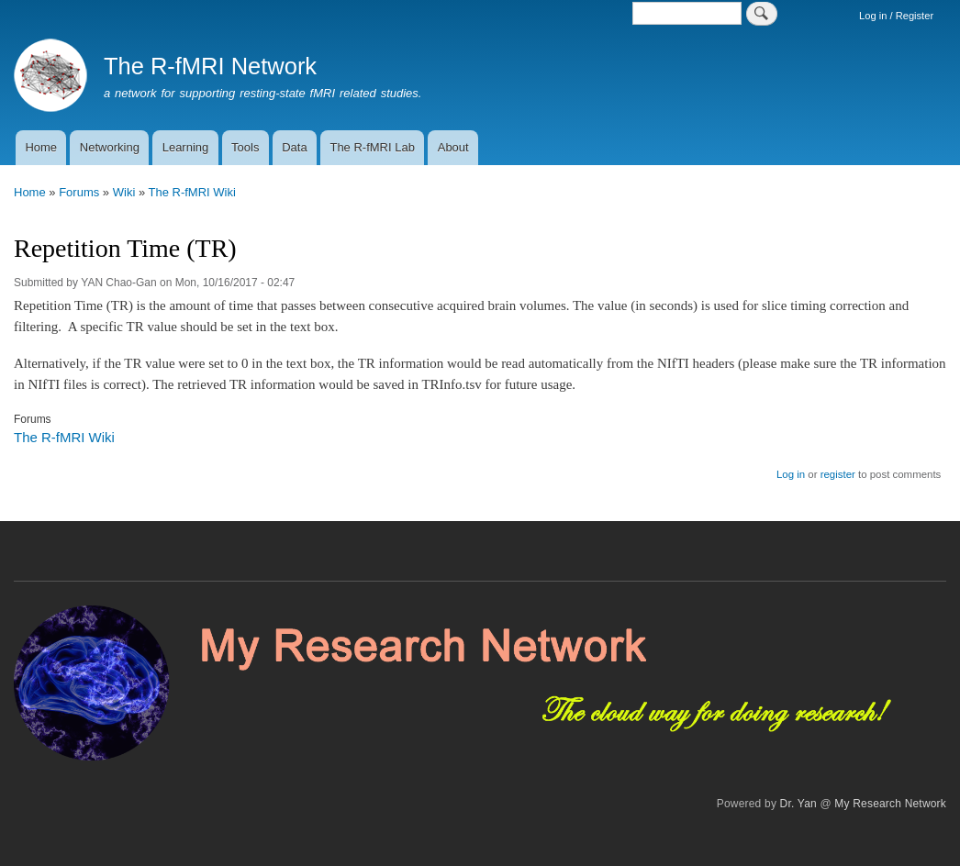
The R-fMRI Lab (371, 147)
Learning (185, 147)
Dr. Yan (798, 803)
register (837, 474)
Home (41, 147)
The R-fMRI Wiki (192, 192)
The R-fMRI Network (210, 66)
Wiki (124, 192)
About (453, 147)
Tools (245, 147)
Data (294, 147)
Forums (79, 192)
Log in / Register (896, 15)
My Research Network (890, 803)
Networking (110, 147)
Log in (790, 474)
